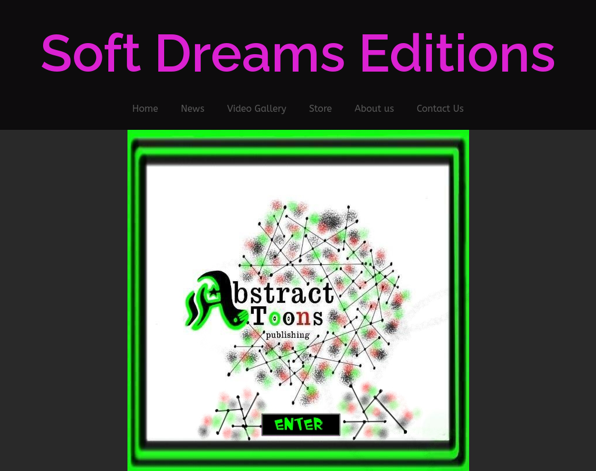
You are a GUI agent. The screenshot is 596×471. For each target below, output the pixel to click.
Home (145, 108)
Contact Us (440, 108)
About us (374, 108)
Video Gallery (256, 108)
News (193, 108)
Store (320, 108)
